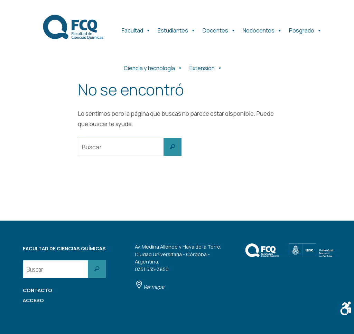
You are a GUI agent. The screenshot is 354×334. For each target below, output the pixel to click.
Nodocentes (262, 29)
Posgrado (305, 29)
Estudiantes (177, 29)
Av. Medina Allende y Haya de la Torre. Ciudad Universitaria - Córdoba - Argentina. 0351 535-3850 (178, 266)
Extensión (205, 66)
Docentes (219, 29)
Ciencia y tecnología (153, 66)
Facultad (136, 29)
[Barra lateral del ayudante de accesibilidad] (345, 308)
